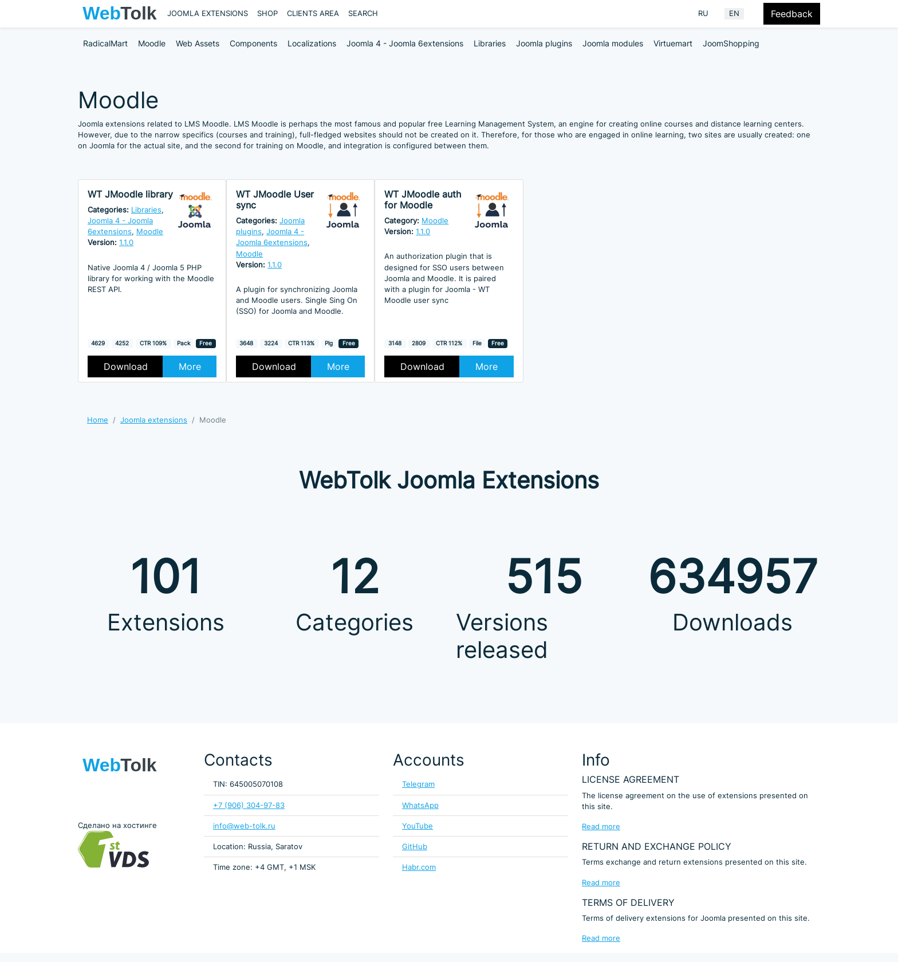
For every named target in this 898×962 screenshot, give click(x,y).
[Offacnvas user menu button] (756, 14)
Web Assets (197, 43)
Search (363, 13)
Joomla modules (612, 43)
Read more (601, 826)
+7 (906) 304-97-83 (249, 805)
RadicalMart (105, 43)
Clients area (313, 13)
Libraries (490, 43)
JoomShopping (731, 43)
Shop (267, 13)
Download (126, 366)
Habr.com (419, 867)
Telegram (418, 784)
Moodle (152, 43)
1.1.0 (126, 242)
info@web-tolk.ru (244, 826)
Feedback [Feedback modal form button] (792, 13)
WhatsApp (420, 805)
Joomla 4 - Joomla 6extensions (404, 43)
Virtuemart (672, 43)
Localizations (311, 43)
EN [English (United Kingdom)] (734, 13)
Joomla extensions (207, 13)
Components (253, 43)
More (190, 366)
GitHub (414, 846)
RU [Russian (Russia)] (703, 13)
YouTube (417, 826)
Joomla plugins (544, 43)
